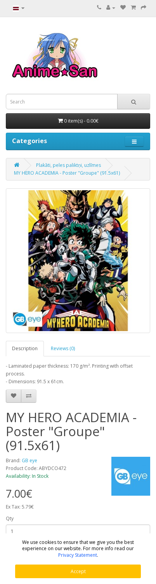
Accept (78, 571)
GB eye (29, 460)
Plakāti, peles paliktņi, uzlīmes (68, 165)
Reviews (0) (63, 348)
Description (25, 348)
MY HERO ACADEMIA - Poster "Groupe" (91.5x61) (67, 173)
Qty (10, 518)
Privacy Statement (77, 555)
